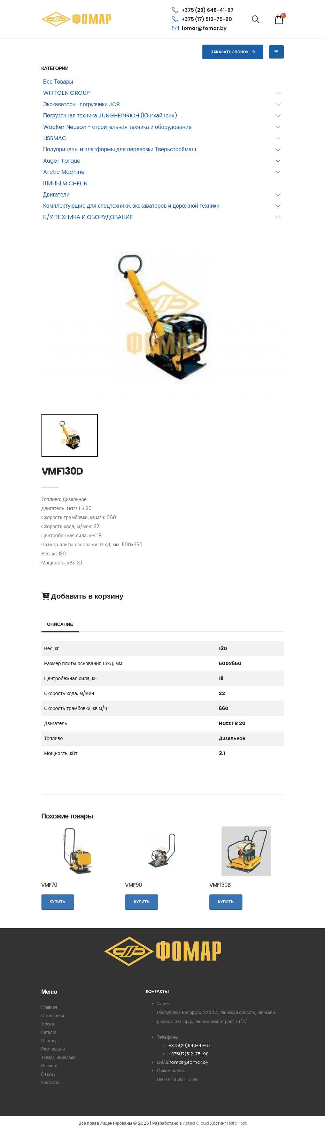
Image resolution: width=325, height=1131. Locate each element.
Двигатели (56, 195)
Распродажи (54, 1049)
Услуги (48, 1024)
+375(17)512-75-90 (189, 1054)
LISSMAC (54, 138)
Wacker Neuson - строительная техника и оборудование (117, 127)
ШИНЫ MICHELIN (65, 183)
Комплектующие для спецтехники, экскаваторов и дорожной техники (131, 206)
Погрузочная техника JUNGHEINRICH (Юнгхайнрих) (110, 115)
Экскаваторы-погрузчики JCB (81, 104)
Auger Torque (61, 161)
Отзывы (49, 1074)
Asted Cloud (195, 1123)
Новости (50, 1066)
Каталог (49, 1032)
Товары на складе (59, 1057)
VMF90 (133, 884)
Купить (57, 902)
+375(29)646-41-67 (189, 1045)
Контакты (50, 1082)
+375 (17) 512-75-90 (202, 19)
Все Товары (58, 82)
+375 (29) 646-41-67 (203, 10)
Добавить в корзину (82, 596)
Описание (61, 624)
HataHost (237, 1123)
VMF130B (220, 884)
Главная (49, 1007)
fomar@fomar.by (199, 28)
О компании (53, 1015)
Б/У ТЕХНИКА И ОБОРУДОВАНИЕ (88, 217)
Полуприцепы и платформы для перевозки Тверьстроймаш (119, 149)
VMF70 (49, 884)
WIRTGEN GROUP (66, 93)
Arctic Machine (64, 172)
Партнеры (51, 1041)
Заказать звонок (233, 52)
